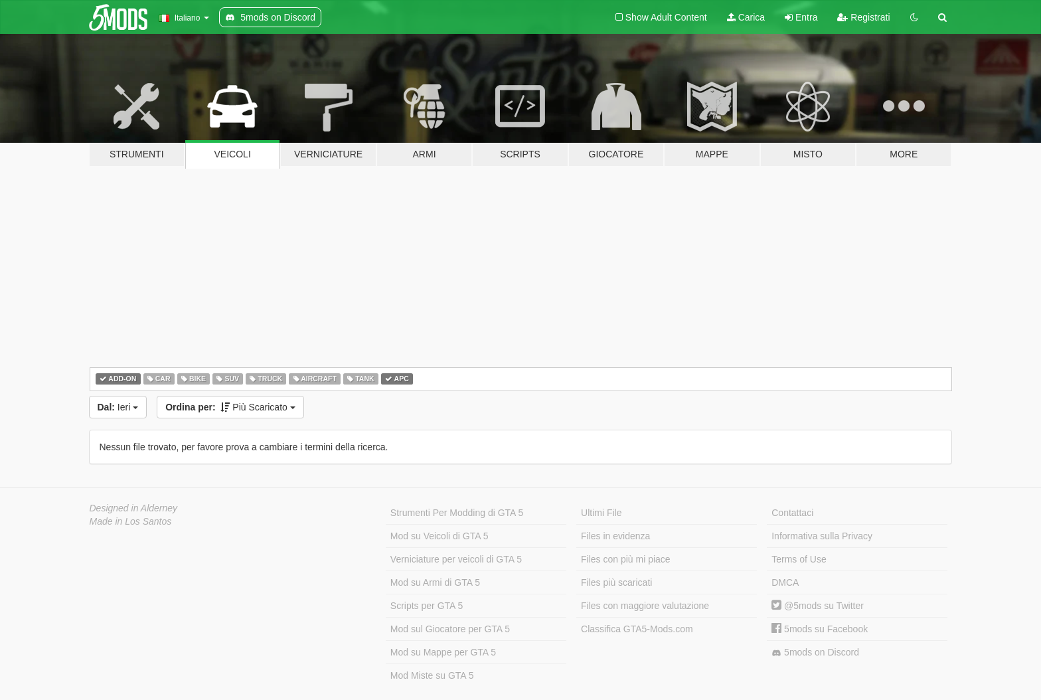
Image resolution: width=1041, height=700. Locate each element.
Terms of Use (798, 559)
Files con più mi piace (626, 559)
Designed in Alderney (134, 508)
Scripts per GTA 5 (426, 605)
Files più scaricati (616, 582)
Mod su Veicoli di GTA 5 (439, 536)
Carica (746, 17)
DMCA (785, 582)
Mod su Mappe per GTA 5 (443, 652)
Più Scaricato (230, 407)
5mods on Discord (815, 652)
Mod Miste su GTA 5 (432, 675)
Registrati (863, 17)
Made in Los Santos (131, 521)
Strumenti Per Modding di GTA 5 (457, 512)
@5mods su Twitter (817, 606)
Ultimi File (601, 512)
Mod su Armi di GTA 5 (435, 582)
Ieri (118, 407)
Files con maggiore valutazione (645, 605)
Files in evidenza (615, 536)
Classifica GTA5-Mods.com (637, 629)
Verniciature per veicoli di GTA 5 (456, 559)
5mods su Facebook (819, 629)
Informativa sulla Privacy (821, 536)
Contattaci (792, 512)
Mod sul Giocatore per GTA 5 (450, 629)
